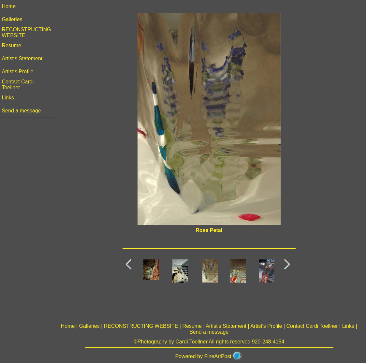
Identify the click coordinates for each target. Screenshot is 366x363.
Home (10, 6)
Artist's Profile (19, 71)
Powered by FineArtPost (204, 356)
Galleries (13, 19)
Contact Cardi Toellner (19, 84)
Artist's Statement (23, 58)
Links (9, 97)
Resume (13, 45)
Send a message (22, 110)
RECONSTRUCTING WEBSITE (142, 326)
